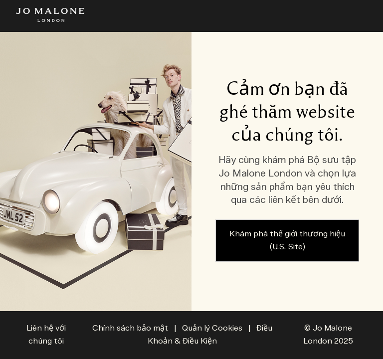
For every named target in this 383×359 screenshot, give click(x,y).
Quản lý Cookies (213, 328)
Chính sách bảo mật (130, 328)
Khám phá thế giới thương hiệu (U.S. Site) (287, 240)
